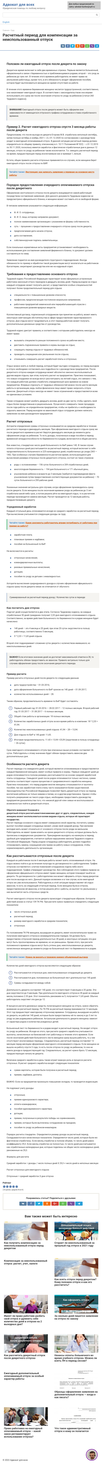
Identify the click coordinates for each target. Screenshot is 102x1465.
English (6, 22)
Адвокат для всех (18, 4)
